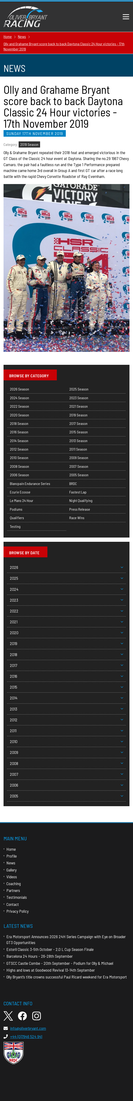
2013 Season (78, 440)
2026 (66, 567)
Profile (11, 856)
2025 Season (78, 389)
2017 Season (78, 423)
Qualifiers (17, 517)
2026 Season (19, 389)
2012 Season (19, 449)
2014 (66, 697)
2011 (66, 730)
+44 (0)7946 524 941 (23, 1036)
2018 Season (19, 423)
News (10, 862)
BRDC (73, 483)
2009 (66, 752)
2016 (66, 676)
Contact (12, 904)
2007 (66, 774)
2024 (66, 589)
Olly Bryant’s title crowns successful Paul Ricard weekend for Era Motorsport (66, 976)
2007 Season (78, 466)
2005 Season (78, 474)
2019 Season (29, 144)
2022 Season (19, 406)
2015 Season (78, 432)
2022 (66, 610)
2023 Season (78, 397)
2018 (66, 654)
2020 (66, 632)
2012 (66, 719)
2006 (66, 785)
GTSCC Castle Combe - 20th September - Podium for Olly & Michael (59, 963)
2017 (66, 665)
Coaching (13, 883)
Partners (13, 890)
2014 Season (19, 440)
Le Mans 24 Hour (21, 500)
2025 (66, 578)
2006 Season (19, 474)
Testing (15, 526)
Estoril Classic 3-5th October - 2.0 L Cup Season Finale (50, 949)
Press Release (79, 509)
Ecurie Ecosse (20, 492)
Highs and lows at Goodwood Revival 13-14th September (50, 970)
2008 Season (19, 466)
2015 (66, 687)
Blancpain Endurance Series (30, 483)
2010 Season (19, 457)
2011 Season (78, 449)
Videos (11, 876)
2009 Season (78, 457)
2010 (66, 741)
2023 (66, 600)
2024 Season (19, 397)
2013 (66, 708)
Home (11, 849)
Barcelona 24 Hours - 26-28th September (39, 956)
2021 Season (78, 406)
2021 (66, 621)
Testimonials (16, 897)
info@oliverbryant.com (25, 1028)
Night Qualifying (80, 500)
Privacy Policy (17, 911)
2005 (66, 795)
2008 (66, 763)
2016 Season (19, 432)
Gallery (11, 869)
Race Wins (76, 517)
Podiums (16, 509)
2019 (66, 643)
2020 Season (19, 415)
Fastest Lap (78, 492)
